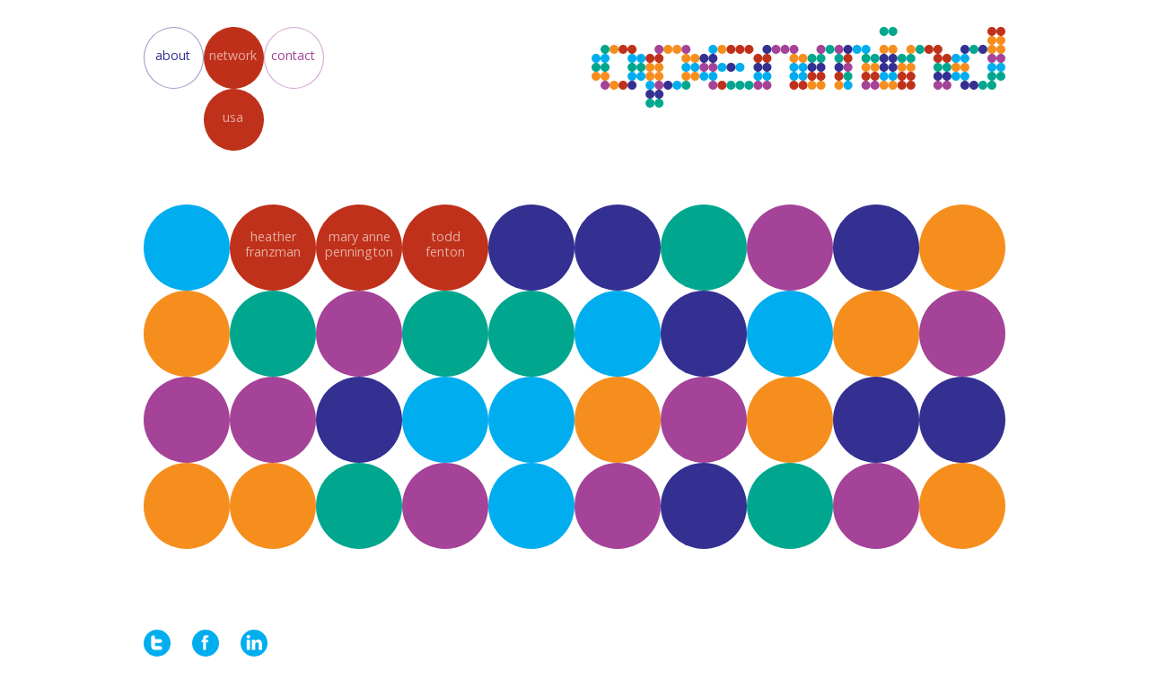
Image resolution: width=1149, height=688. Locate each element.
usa (233, 117)
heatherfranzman (273, 244)
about (172, 55)
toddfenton (445, 244)
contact (293, 55)
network (233, 55)
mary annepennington (359, 244)
